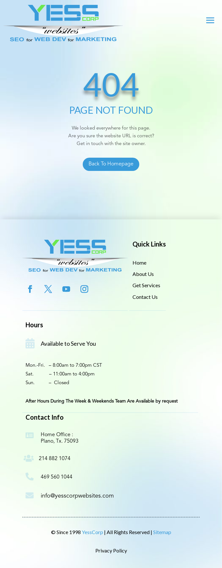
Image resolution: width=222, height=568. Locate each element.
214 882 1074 (54, 458)
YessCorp (93, 532)
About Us (143, 274)
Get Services (146, 285)
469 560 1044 (56, 477)
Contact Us (145, 297)
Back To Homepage (111, 164)
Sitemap (162, 532)
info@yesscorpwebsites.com (77, 496)
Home (139, 262)
